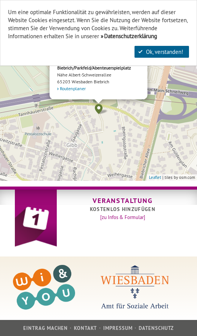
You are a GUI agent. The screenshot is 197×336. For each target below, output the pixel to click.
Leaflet (155, 177)
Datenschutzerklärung (130, 36)
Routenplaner (73, 88)
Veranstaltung (122, 200)
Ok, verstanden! (160, 51)
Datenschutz (156, 328)
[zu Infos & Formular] (122, 217)
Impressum (118, 328)
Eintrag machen (45, 328)
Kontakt (85, 328)
